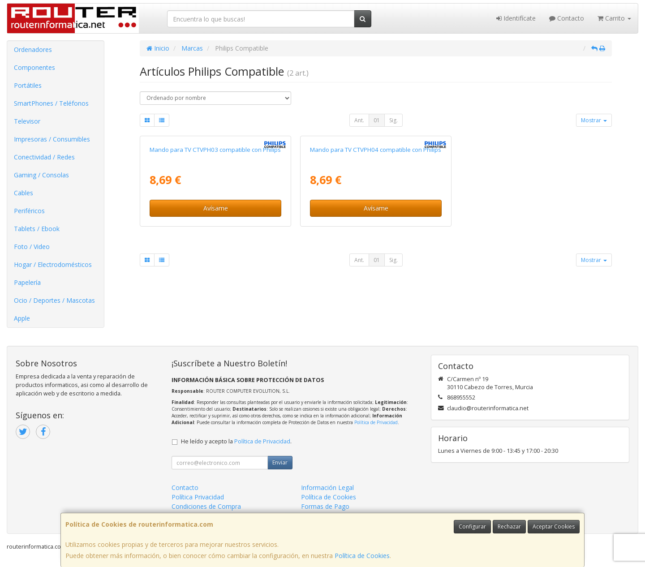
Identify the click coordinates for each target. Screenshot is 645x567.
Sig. (393, 120)
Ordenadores (33, 49)
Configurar (472, 526)
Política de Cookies (362, 555)
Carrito (614, 18)
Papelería (27, 282)
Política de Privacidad (376, 422)
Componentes (34, 67)
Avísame (215, 208)
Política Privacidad (198, 497)
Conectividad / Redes (44, 157)
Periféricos (29, 210)
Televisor (27, 121)
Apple (22, 318)
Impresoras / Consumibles (52, 139)
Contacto (566, 18)
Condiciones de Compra (206, 506)
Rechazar (509, 526)
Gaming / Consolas (41, 175)
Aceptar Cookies (554, 526)
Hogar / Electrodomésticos (53, 264)
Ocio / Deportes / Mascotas (54, 300)
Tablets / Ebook (37, 228)
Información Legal (327, 487)
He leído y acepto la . (236, 441)
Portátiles (28, 85)
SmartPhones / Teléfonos (51, 103)
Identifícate (516, 18)
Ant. (359, 120)
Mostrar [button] (594, 120)
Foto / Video (32, 246)
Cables (23, 193)
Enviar (280, 462)
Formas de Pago (325, 506)
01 (377, 120)
